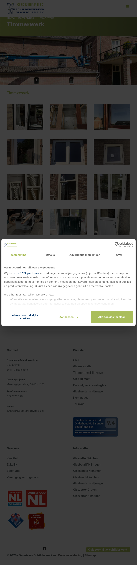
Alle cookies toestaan (111, 316)
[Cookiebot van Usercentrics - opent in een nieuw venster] (117, 244)
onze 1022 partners (26, 273)
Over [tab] (119, 254)
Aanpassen (68, 316)
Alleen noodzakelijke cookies (25, 317)
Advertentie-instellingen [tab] (84, 254)
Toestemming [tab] (18, 254)
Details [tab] (50, 254)
